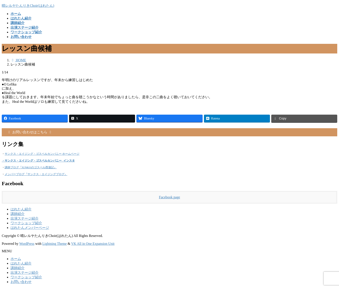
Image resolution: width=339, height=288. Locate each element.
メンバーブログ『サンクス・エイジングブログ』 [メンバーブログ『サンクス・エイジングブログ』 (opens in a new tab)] (36, 174)
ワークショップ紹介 (26, 223)
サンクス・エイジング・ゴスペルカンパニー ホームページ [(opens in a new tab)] (42, 153)
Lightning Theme (54, 244)
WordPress (26, 244)
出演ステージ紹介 (25, 218)
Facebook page (169, 197)
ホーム (16, 259)
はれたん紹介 (21, 209)
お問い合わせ (21, 282)
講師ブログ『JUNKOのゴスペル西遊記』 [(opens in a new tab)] (31, 167)
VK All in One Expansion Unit (93, 244)
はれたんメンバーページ (30, 228)
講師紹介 (18, 214)
